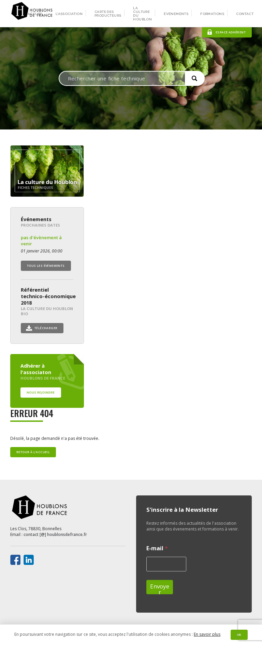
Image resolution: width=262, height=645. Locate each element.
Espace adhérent (231, 32)
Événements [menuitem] (176, 14)
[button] (195, 78)
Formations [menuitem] (212, 14)
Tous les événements (46, 266)
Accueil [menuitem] (36, 14)
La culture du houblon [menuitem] (142, 13)
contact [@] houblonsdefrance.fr (55, 534)
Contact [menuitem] (244, 14)
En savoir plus (207, 634)
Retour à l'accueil (33, 452)
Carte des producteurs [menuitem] (107, 13)
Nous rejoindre (41, 392)
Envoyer (159, 588)
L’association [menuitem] (69, 14)
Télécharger (45, 328)
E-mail (157, 548)
